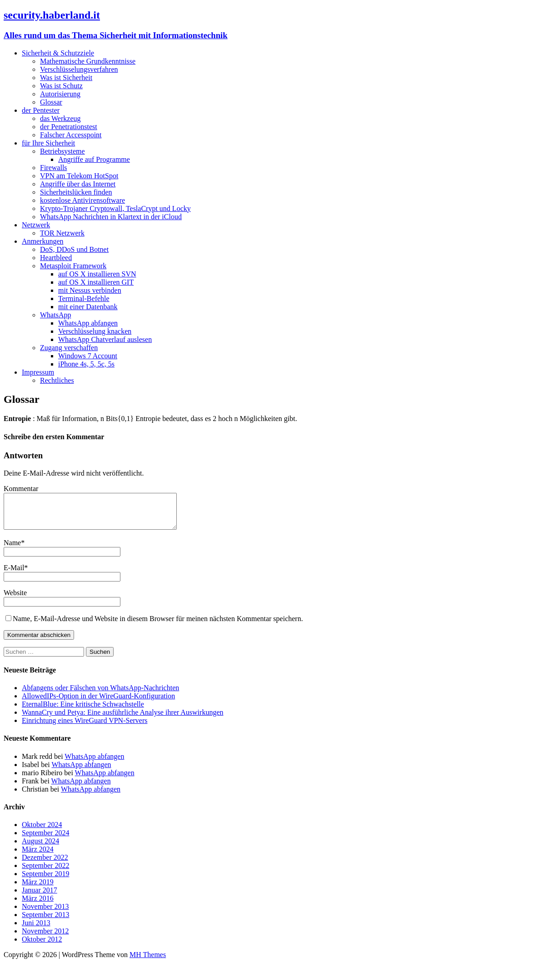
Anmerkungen (43, 241)
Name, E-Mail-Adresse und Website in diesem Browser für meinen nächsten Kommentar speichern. (158, 625)
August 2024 (40, 848)
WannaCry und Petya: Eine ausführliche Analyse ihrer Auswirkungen (123, 719)
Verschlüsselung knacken (94, 331)
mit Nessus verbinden (89, 290)
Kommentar (21, 488)
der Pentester (41, 110)
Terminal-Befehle (84, 298)
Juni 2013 (36, 929)
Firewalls (53, 167)
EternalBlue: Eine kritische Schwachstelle (83, 711)
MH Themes (148, 961)
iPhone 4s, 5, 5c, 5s (86, 364)
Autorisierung (60, 94)
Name (12, 549)
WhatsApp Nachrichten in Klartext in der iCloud (111, 217)
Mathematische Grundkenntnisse (87, 61)
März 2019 (38, 889)
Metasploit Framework (73, 266)
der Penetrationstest (68, 126)
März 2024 (38, 856)
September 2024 (45, 839)
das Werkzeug (60, 118)
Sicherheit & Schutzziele (58, 53)
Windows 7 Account (87, 356)
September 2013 (45, 921)
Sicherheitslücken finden (76, 192)
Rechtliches (57, 380)
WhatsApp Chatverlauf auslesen (105, 339)
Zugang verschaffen (69, 347)
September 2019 (45, 880)
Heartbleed (56, 257)
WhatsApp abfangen (88, 323)
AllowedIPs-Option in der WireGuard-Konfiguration (98, 703)
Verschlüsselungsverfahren (79, 69)
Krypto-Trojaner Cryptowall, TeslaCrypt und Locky (115, 208)
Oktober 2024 (42, 831)
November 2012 (45, 938)
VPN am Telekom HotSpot (79, 176)
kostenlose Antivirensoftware (82, 200)
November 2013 (45, 913)
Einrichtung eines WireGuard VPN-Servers (84, 727)
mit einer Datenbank (88, 307)
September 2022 (45, 872)
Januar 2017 (39, 897)
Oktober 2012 (42, 946)
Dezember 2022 (45, 864)
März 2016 (38, 905)
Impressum (38, 372)
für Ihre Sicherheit (48, 143)
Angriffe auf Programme (94, 159)
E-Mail (14, 574)
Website (15, 599)
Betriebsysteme (62, 151)
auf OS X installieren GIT (96, 282)
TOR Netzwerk (62, 233)
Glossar (51, 102)
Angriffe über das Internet (77, 184)
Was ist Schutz (61, 86)
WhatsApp (55, 315)
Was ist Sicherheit (66, 77)
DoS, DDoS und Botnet (74, 249)
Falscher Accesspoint (71, 135)
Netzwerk (36, 225)
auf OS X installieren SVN (97, 274)
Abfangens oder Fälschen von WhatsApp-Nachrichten (100, 694)
